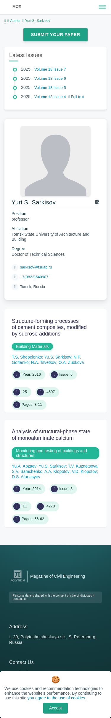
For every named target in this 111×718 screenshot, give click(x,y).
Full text (76, 97)
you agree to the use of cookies (57, 698)
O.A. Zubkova (71, 362)
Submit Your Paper (55, 34)
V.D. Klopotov (84, 471)
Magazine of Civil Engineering (57, 576)
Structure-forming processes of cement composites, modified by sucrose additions (49, 327)
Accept (55, 708)
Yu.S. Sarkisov (57, 357)
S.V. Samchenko (27, 471)
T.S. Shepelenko (27, 357)
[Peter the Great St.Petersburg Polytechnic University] (17, 581)
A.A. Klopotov (57, 471)
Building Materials (32, 346)
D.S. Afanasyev (26, 476)
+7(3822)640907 (34, 277)
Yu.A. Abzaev (24, 466)
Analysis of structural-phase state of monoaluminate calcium (51, 435)
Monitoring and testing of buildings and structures (51, 453)
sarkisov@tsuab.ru (36, 267)
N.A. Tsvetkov (43, 362)
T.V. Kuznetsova (82, 466)
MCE (16, 6)
